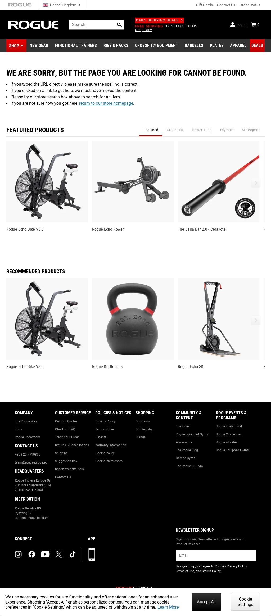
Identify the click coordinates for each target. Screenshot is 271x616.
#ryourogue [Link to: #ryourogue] (184, 442)
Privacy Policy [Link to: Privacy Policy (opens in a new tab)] (237, 566)
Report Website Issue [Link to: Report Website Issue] (70, 469)
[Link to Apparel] (238, 45)
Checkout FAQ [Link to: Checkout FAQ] (65, 429)
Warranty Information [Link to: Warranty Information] (110, 445)
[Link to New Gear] (39, 45)
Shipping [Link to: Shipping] (61, 453)
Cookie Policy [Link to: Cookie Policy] (105, 453)
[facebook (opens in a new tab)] (31, 554)
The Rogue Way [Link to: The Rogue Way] (26, 421)
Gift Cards (204, 5)
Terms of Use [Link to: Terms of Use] (104, 429)
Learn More (168, 607)
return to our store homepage (106, 103)
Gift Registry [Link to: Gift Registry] (144, 429)
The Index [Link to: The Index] (182, 426)
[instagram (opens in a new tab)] (18, 554)
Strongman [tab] (251, 130)
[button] (119, 25)
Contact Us (226, 5)
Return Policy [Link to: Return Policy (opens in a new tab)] (211, 571)
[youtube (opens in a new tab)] (45, 554)
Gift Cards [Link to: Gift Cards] (143, 421)
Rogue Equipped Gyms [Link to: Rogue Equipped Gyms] (192, 434)
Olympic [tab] (226, 130)
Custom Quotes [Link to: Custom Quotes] (66, 421)
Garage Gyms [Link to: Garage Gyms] (185, 458)
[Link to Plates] (216, 45)
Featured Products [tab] (35, 130)
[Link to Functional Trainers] (75, 45)
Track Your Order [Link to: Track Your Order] (67, 437)
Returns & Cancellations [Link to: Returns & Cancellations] (72, 445)
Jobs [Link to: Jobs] (18, 429)
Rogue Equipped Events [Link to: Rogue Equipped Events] (233, 450)
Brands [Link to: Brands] (141, 437)
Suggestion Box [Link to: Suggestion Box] (66, 461)
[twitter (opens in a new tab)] (58, 554)
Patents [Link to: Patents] (100, 437)
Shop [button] (14, 45)
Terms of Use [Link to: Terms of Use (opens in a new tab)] (185, 571)
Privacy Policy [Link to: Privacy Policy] (105, 421)
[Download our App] (91, 554)
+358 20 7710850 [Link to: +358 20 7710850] (27, 454)
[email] (216, 555)
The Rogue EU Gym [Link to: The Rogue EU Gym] (189, 466)
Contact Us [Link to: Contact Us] (63, 477)
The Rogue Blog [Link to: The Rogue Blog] (187, 450)
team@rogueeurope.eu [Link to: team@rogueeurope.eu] (31, 462)
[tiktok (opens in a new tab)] (72, 554)
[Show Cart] (255, 24)
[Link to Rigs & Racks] (116, 45)
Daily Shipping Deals (159, 20)
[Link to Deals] (257, 45)
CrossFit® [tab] (175, 130)
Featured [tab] (150, 130)
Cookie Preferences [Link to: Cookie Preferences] (109, 461)
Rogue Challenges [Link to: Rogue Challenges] (229, 434)
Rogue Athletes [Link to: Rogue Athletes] (226, 442)
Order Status (250, 5)
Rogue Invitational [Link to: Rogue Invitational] (229, 426)
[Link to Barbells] (194, 45)
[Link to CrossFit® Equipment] (156, 45)
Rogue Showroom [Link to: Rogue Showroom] (27, 437)
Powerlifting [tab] (202, 130)
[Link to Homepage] (33, 25)
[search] (96, 25)
